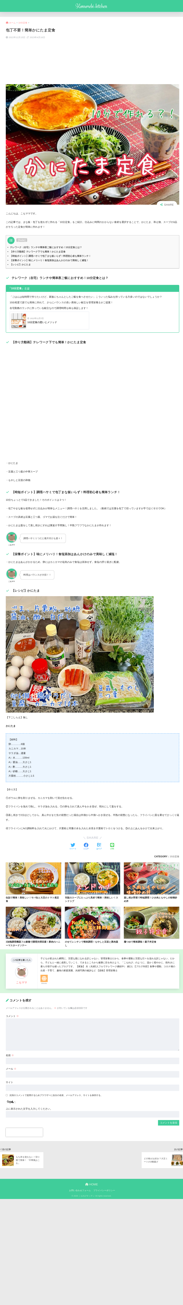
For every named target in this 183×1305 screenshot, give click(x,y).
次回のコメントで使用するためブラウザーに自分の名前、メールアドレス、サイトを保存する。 (56, 1095)
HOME (91, 1184)
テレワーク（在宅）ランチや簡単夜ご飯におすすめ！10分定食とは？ (46, 247)
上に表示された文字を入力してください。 (29, 1108)
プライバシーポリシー (104, 1190)
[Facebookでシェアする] (86, 846)
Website (44, 983)
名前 (10, 1055)
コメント (12, 1016)
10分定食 (174, 856)
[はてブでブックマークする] (99, 846)
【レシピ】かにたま (20, 264)
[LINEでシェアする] (112, 846)
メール (11, 1068)
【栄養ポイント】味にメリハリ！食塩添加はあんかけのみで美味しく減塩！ (49, 260)
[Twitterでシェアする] (72, 846)
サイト (9, 1082)
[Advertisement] (92, 61)
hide (22, 240)
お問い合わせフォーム (80, 1190)
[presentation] (24, 1132)
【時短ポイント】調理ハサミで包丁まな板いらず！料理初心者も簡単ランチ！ (50, 256)
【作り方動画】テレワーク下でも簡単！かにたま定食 (37, 251)
